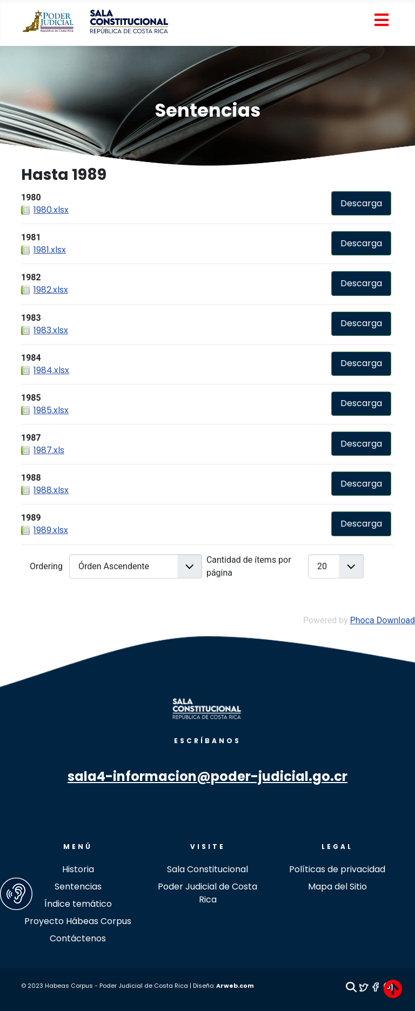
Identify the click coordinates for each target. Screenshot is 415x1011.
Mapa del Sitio (337, 886)
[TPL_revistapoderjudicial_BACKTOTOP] (392, 988)
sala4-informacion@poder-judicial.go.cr (207, 776)
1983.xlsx (51, 330)
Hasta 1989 (63, 175)
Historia (78, 869)
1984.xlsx (51, 370)
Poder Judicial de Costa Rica (207, 893)
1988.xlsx (51, 490)
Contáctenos (78, 938)
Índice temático (78, 904)
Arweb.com (235, 985)
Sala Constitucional (207, 869)
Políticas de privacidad (337, 869)
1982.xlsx (51, 290)
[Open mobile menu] (381, 21)
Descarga (361, 203)
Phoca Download (382, 620)
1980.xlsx (51, 210)
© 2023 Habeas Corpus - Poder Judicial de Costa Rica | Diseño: (118, 985)
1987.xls (49, 450)
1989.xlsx (51, 530)
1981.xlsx (50, 250)
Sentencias (207, 111)
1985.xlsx (51, 410)
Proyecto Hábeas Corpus (77, 921)
